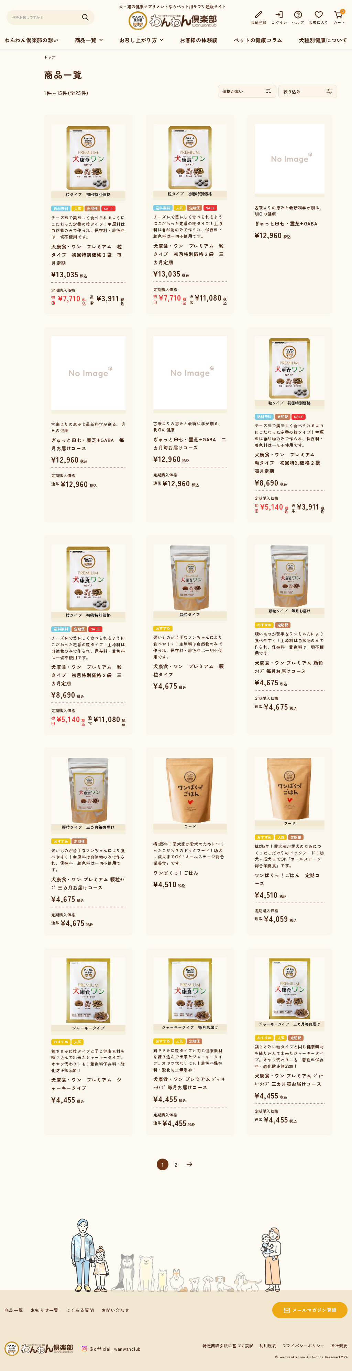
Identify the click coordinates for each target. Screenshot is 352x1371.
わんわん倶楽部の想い (31, 40)
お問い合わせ (115, 1310)
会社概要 (339, 1345)
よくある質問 (80, 1310)
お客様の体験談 (199, 40)
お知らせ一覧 (45, 1310)
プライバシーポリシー (303, 1345)
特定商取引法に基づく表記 (227, 1345)
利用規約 (268, 1345)
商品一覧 (13, 1310)
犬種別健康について (323, 40)
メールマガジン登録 (314, 1309)
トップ (50, 57)
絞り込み (307, 91)
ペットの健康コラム (258, 40)
